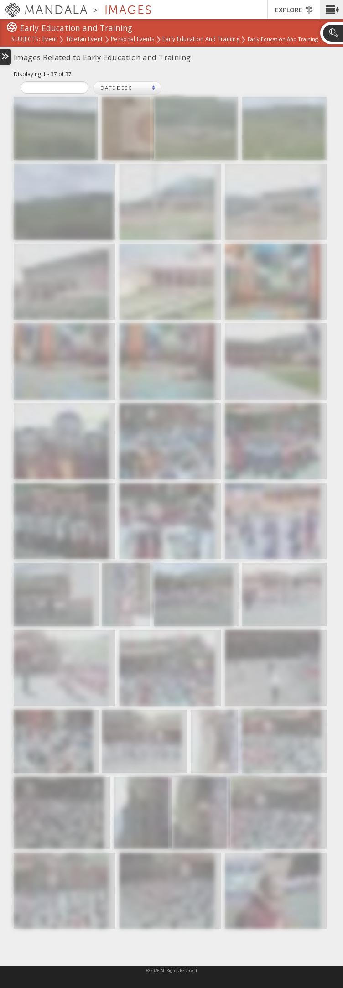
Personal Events (132, 39)
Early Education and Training (200, 39)
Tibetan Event (84, 39)
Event (49, 39)
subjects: (25, 39)
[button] (331, 9)
